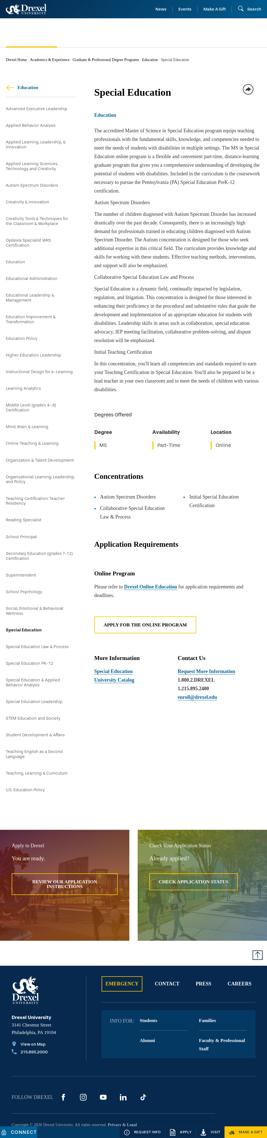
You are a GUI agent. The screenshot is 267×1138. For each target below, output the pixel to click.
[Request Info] (142, 1132)
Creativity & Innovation (27, 198)
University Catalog (114, 680)
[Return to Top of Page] (258, 931)
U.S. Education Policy (25, 766)
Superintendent (21, 558)
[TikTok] (143, 1073)
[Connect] (18, 1132)
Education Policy (21, 330)
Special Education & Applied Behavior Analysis (33, 662)
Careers (239, 960)
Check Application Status (193, 858)
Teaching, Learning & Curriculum (36, 750)
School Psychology (24, 574)
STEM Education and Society (33, 697)
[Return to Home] (26, 9)
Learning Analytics (23, 378)
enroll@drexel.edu (197, 697)
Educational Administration (31, 272)
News (161, 9)
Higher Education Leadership (33, 346)
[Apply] (180, 1132)
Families (207, 997)
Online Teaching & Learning (32, 431)
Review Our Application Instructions (64, 861)
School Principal (21, 521)
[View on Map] (30, 1021)
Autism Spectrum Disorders (32, 182)
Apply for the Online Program (145, 625)
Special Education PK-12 (29, 643)
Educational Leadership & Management (30, 291)
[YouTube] (103, 1073)
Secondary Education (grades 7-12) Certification (39, 540)
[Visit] (210, 1132)
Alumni (147, 1017)
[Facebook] (63, 1073)
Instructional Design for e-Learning (39, 362)
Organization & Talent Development (40, 447)
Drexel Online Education (150, 587)
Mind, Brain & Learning (27, 415)
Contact (167, 960)
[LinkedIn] (123, 1073)
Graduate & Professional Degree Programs (106, 60)
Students (148, 997)
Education (150, 60)
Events (185, 9)
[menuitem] (31, 33)
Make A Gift (214, 9)
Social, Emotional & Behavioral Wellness (34, 593)
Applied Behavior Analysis (31, 124)
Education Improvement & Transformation (31, 312)
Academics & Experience (50, 60)
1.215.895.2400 (193, 688)
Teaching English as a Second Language (34, 731)
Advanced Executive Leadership (36, 108)
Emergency (121, 960)
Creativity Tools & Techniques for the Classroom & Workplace (37, 216)
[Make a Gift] (246, 1132)
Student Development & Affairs (35, 713)
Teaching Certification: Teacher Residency (35, 487)
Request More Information (206, 671)
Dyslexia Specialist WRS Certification (28, 237)
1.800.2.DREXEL (196, 680)
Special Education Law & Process (37, 627)
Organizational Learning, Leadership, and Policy (40, 466)
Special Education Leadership (34, 681)
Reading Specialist (23, 505)
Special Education (24, 612)
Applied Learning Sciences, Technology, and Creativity (32, 163)
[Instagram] (83, 1073)
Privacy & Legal (122, 1101)
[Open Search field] (249, 9)
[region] (177, 432)
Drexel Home (16, 60)
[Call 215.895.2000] (30, 1029)
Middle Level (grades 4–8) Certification (31, 397)
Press (203, 960)
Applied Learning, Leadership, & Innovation (36, 142)
